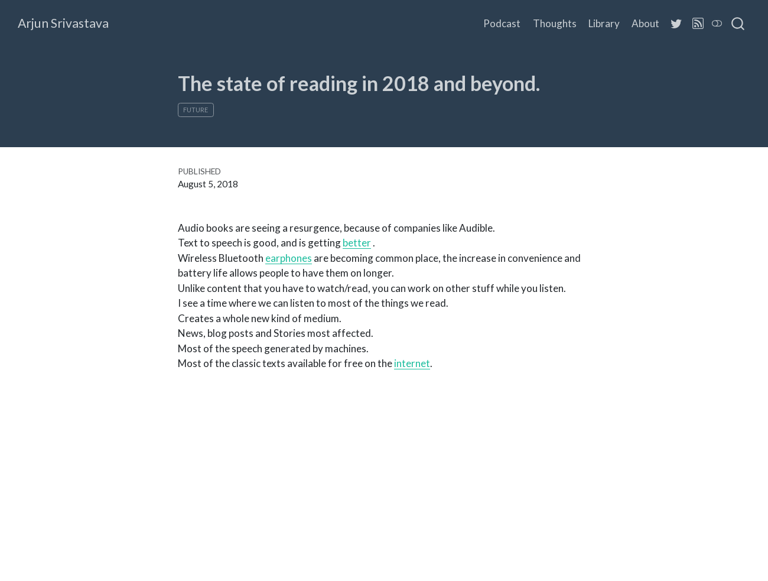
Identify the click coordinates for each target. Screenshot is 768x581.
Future (195, 109)
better (357, 242)
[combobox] (738, 24)
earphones (288, 258)
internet (412, 363)
